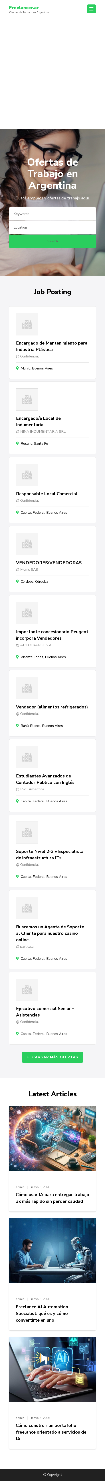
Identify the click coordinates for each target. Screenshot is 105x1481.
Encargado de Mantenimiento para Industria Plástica (51, 346)
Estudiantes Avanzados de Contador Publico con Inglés (45, 779)
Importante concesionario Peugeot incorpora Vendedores (52, 635)
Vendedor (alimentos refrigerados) (52, 707)
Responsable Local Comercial (46, 494)
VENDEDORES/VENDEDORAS (49, 563)
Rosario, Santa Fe (34, 443)
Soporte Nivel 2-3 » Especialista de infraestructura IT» (49, 854)
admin (20, 1187)
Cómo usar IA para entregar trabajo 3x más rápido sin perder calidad (52, 1198)
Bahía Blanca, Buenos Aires (42, 725)
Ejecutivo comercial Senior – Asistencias (45, 1012)
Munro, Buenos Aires (37, 368)
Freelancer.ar (24, 8)
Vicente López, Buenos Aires (43, 657)
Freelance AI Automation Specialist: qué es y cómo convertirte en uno (42, 1313)
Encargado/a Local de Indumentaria (38, 421)
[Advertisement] (52, 74)
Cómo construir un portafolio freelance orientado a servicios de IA (51, 1432)
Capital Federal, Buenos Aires (44, 512)
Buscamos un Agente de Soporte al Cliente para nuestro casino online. (50, 933)
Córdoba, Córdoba (34, 581)
